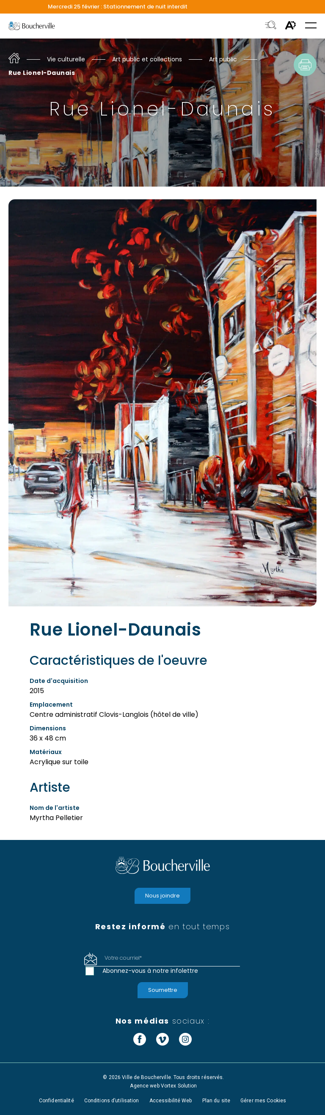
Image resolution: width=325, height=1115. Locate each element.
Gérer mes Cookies (263, 1101)
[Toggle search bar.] (270, 25)
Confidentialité (56, 1101)
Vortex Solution (179, 1086)
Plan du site (216, 1101)
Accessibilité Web (170, 1101)
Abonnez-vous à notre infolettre (150, 970)
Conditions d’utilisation (111, 1101)
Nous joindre (162, 896)
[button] (311, 26)
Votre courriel (123, 958)
